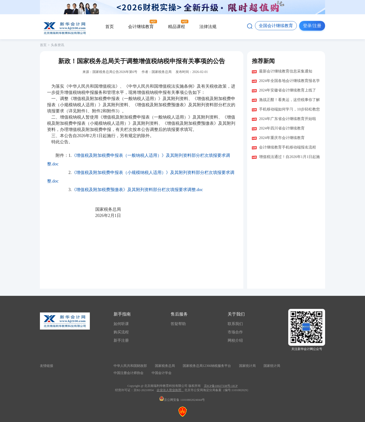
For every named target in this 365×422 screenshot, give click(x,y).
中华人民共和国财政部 (130, 366)
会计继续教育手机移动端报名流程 (287, 147)
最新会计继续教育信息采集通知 (285, 71)
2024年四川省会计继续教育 (282, 128)
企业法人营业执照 (169, 390)
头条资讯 (57, 45)
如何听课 (121, 324)
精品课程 (176, 26)
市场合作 (235, 332)
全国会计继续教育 (276, 25)
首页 (109, 26)
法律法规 (207, 26)
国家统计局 (247, 366)
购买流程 (121, 332)
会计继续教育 (141, 26)
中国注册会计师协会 (129, 373)
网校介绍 (235, 340)
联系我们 (235, 324)
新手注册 (121, 340)
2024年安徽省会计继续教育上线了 (287, 90)
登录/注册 (312, 25)
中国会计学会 (162, 373)
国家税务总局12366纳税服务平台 (207, 366)
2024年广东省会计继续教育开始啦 (287, 119)
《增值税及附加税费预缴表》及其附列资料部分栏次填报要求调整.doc (137, 189)
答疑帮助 (178, 324)
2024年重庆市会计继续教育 (282, 138)
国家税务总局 (165, 366)
